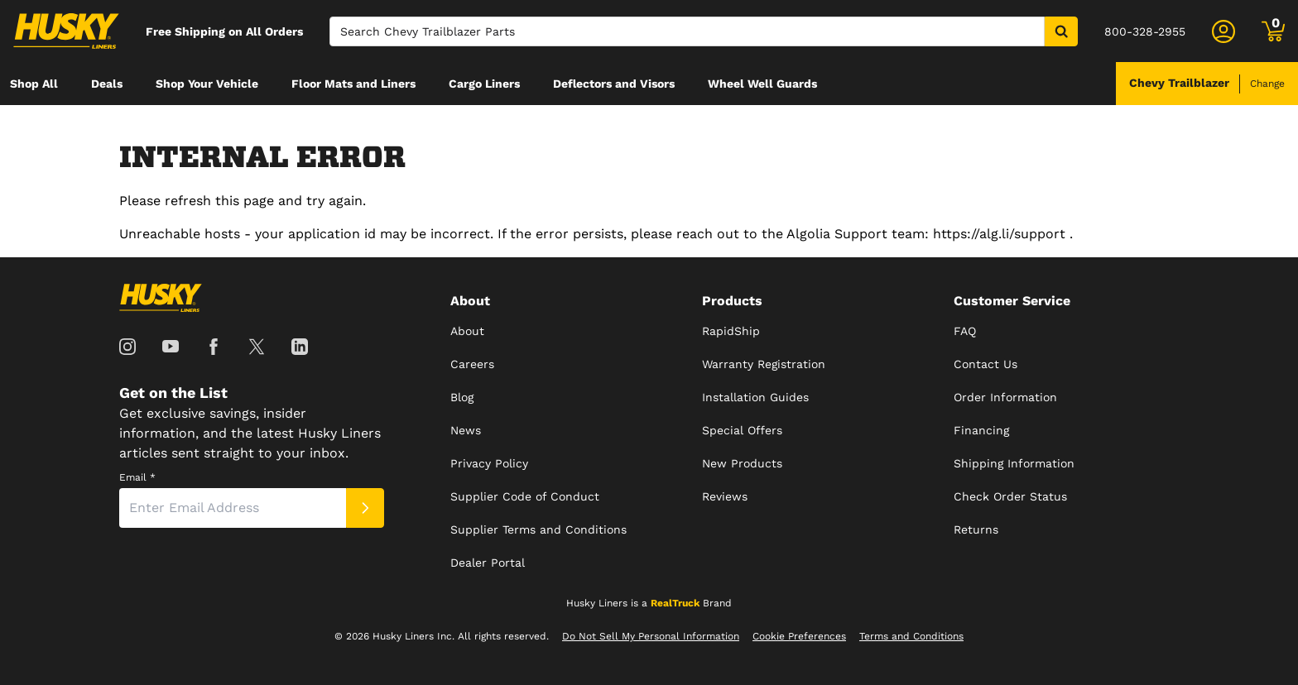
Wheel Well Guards (762, 83)
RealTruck (675, 603)
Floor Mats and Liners (353, 83)
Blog (462, 397)
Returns (976, 529)
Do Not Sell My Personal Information (650, 636)
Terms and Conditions (911, 636)
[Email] (232, 508)
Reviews (725, 496)
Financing (981, 430)
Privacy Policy (489, 463)
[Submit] (365, 508)
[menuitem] (34, 83)
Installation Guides (755, 397)
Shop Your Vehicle (207, 83)
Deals (107, 83)
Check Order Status (1010, 496)
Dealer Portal (487, 562)
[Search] (687, 31)
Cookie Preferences (799, 636)
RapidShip (731, 331)
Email (137, 477)
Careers (472, 364)
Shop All (34, 83)
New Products (742, 463)
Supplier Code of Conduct (524, 496)
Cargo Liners (484, 83)
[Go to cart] (1273, 31)
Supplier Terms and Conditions (538, 529)
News (465, 430)
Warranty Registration (763, 364)
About (467, 331)
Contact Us (985, 364)
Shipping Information (1014, 463)
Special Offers (742, 430)
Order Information (1005, 397)
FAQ (965, 331)
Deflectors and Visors (614, 83)
